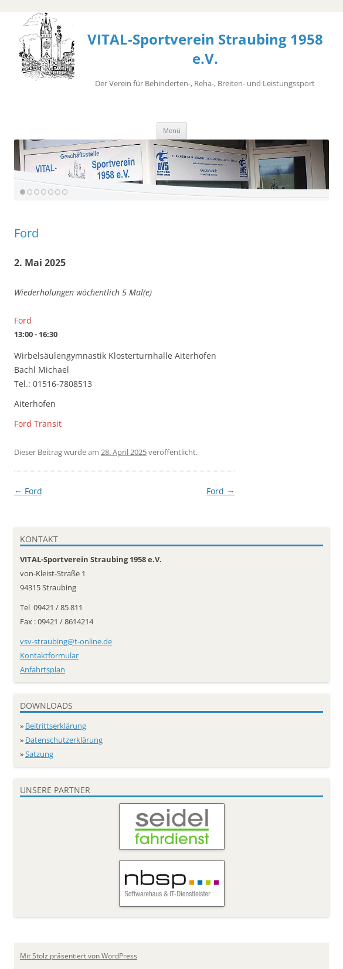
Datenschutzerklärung (64, 740)
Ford (28, 491)
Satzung (39, 754)
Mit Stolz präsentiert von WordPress (78, 956)
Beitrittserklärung (55, 725)
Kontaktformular (49, 655)
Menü (172, 130)
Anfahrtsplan (42, 669)
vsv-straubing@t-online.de (66, 641)
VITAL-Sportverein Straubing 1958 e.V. (205, 48)
